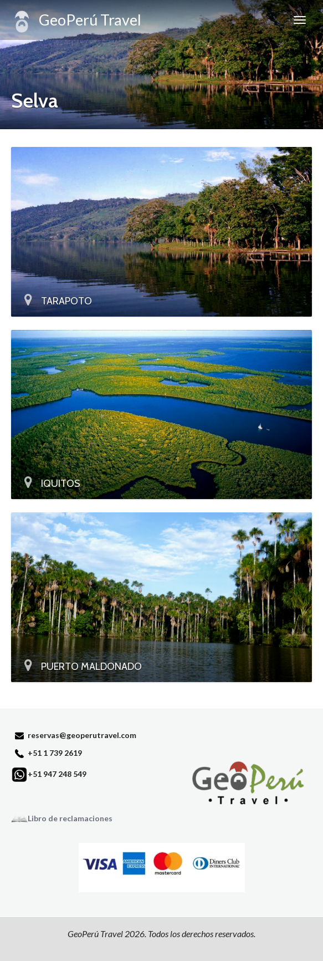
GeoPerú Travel (76, 22)
